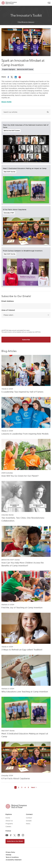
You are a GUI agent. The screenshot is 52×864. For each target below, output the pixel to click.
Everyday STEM (9, 213)
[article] (26, 374)
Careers (8, 826)
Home (8, 818)
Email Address (7, 301)
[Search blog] (26, 112)
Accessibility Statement (14, 860)
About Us (9, 821)
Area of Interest (8, 310)
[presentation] (15, 324)
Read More (6, 102)
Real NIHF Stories (9, 171)
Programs (9, 823)
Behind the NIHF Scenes (25, 69)
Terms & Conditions (12, 857)
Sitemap (8, 855)
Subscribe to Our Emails (15, 841)
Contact (29, 818)
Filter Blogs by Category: (26, 22)
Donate (28, 821)
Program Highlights (8, 69)
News (28, 823)
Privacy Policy (10, 852)
